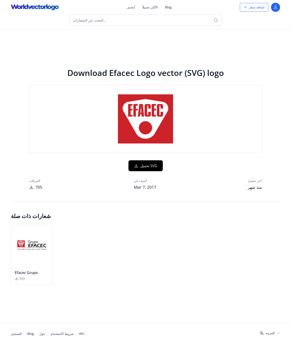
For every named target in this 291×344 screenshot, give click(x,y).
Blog (168, 7)
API (81, 333)
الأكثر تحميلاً (150, 7)
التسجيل (16, 333)
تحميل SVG (145, 165)
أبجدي (131, 7)
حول (42, 333)
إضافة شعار (254, 7)
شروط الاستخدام (62, 333)
